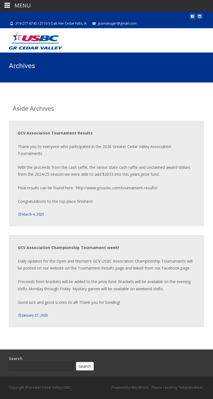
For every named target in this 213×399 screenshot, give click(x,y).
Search (15, 358)
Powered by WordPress (130, 387)
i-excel (168, 387)
